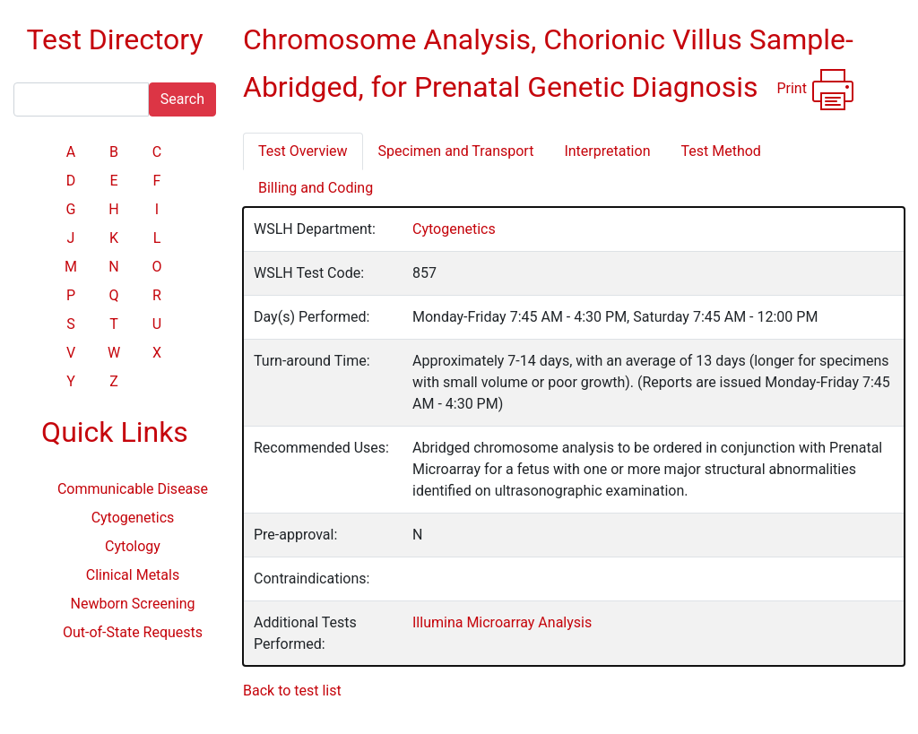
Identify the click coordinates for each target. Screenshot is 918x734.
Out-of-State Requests (133, 632)
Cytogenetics (133, 517)
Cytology (132, 546)
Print (815, 89)
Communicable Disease (132, 488)
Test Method (720, 151)
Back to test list (292, 690)
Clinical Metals (132, 574)
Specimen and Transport (456, 151)
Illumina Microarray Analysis (502, 622)
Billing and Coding (315, 187)
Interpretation (607, 151)
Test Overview (303, 151)
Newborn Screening (133, 603)
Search (182, 99)
